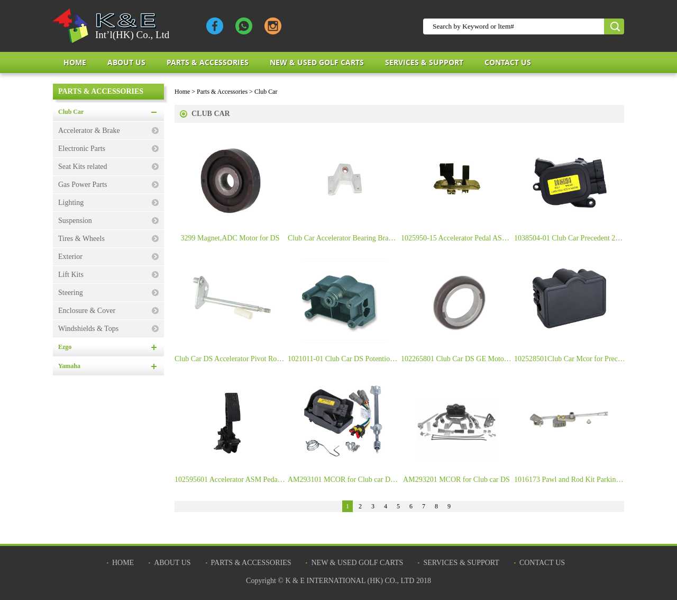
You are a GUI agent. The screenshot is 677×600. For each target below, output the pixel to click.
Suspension (75, 221)
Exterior (70, 257)
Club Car (71, 111)
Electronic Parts (81, 149)
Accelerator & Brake (89, 131)
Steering (70, 293)
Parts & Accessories (208, 62)
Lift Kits (71, 275)
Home (74, 62)
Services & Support (424, 62)
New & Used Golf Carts (317, 62)
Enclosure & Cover (86, 311)
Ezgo (64, 347)
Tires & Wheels (81, 239)
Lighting (71, 203)
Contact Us (507, 62)
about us (126, 62)
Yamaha (69, 366)
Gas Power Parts (82, 185)
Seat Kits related (82, 167)
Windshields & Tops (88, 329)
